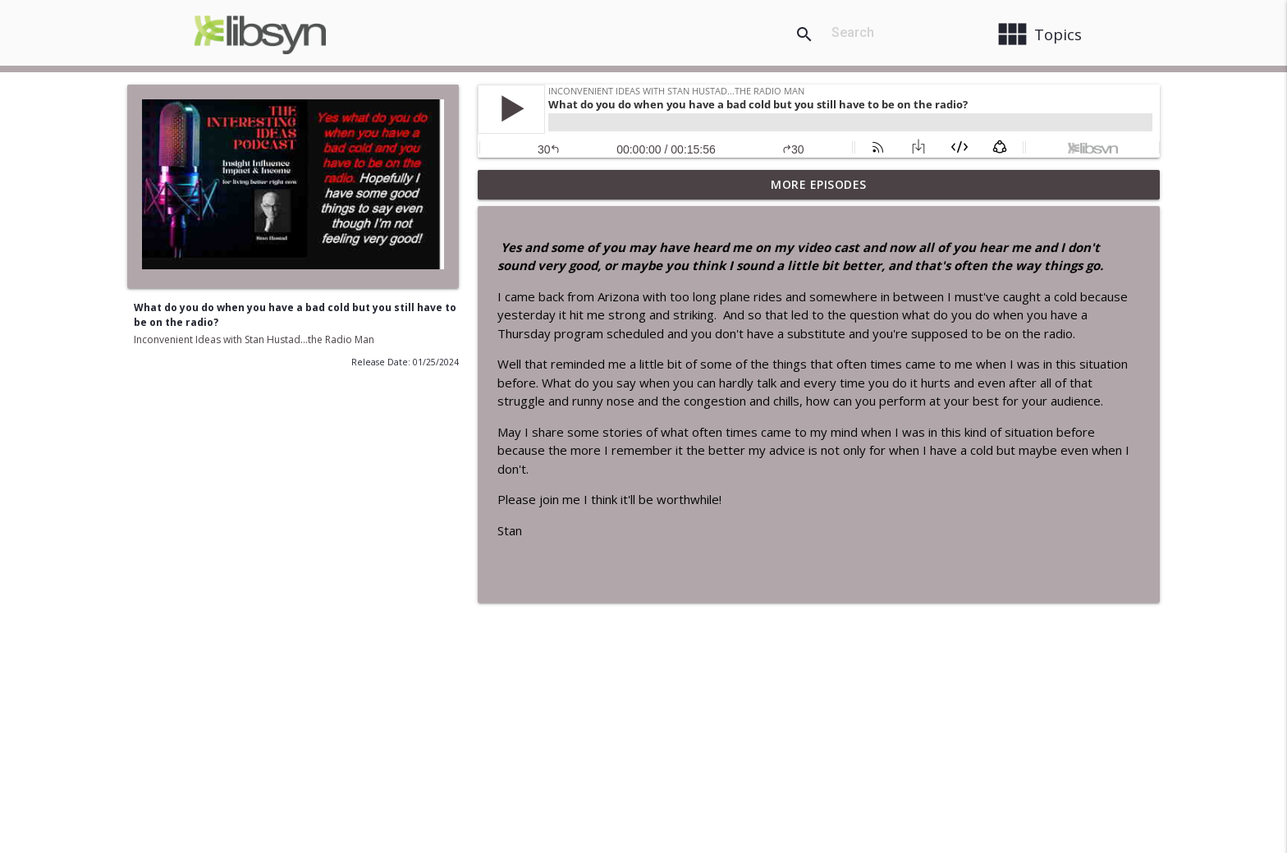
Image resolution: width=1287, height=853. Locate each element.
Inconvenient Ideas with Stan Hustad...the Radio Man (254, 339)
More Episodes (819, 184)
